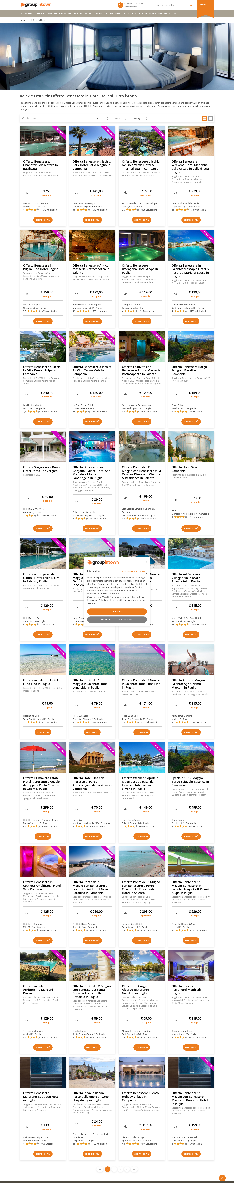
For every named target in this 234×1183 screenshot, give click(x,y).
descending (107, 119)
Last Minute (26, 13)
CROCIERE (41, 13)
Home (22, 20)
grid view (204, 118)
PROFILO (203, 4)
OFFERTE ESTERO (93, 13)
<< (100, 1169)
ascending (107, 117)
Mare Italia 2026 (57, 13)
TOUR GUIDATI (75, 13)
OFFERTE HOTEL (112, 13)
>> (134, 1169)
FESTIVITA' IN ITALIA (133, 13)
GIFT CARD (150, 13)
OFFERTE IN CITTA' (167, 13)
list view (210, 118)
